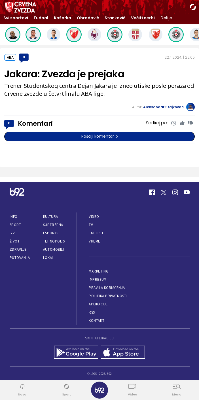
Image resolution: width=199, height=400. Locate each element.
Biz (12, 233)
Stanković (115, 18)
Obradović (88, 18)
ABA (10, 57)
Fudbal (41, 18)
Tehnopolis (54, 241)
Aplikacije (98, 304)
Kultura (50, 216)
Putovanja (20, 257)
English (96, 233)
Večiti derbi (143, 18)
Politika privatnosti (108, 295)
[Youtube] (187, 192)
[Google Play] (76, 353)
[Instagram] (175, 192)
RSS (92, 312)
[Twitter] (163, 192)
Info (14, 216)
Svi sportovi (15, 18)
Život (15, 241)
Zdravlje (18, 249)
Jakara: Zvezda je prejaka (64, 74)
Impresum (97, 279)
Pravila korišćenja (107, 287)
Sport (15, 224)
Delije (166, 18)
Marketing (98, 271)
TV (91, 224)
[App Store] (123, 353)
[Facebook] (152, 192)
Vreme (94, 241)
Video (94, 216)
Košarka (62, 18)
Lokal (48, 257)
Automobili (53, 249)
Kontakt (96, 320)
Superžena (53, 224)
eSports (50, 233)
